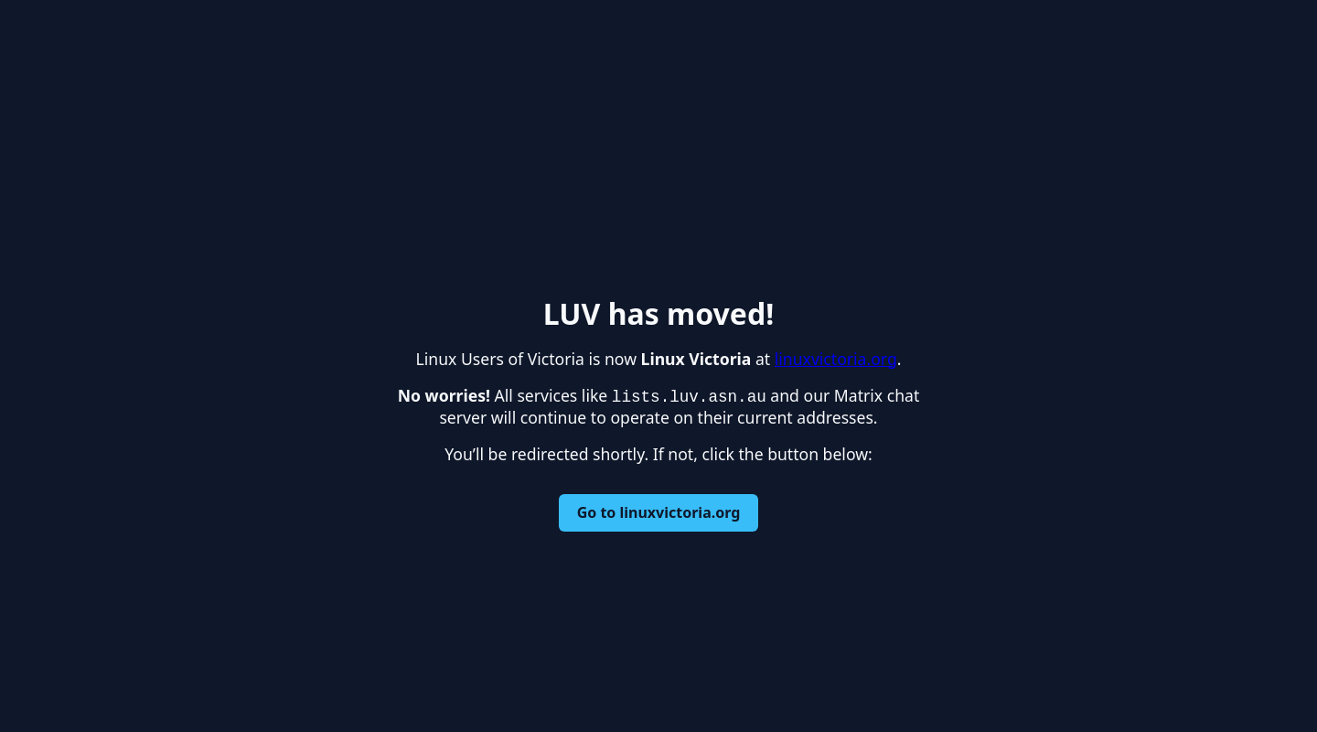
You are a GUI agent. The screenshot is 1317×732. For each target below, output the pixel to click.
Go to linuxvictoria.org (659, 512)
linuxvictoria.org (836, 359)
